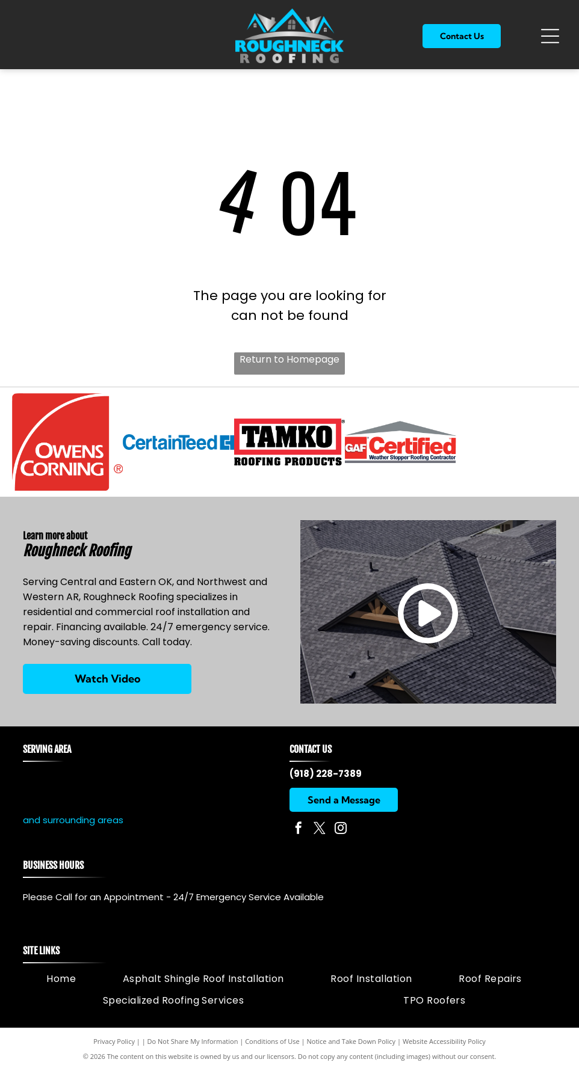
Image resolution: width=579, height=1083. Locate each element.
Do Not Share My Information (192, 1054)
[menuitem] (61, 991)
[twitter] (320, 842)
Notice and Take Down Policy (351, 1054)
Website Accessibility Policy (444, 1054)
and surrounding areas (73, 833)
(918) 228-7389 (326, 787)
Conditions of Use (272, 1054)
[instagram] (341, 842)
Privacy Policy (114, 1054)
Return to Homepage (289, 359)
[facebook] (299, 842)
